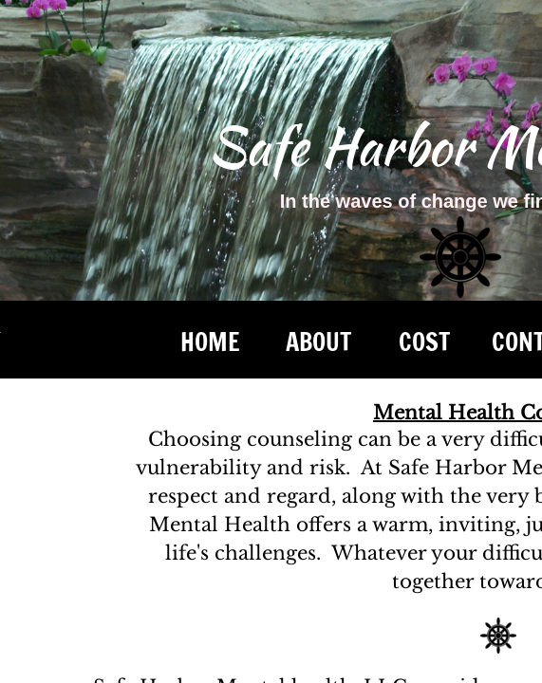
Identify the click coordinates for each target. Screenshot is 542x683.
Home (210, 342)
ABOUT (318, 342)
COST (424, 342)
